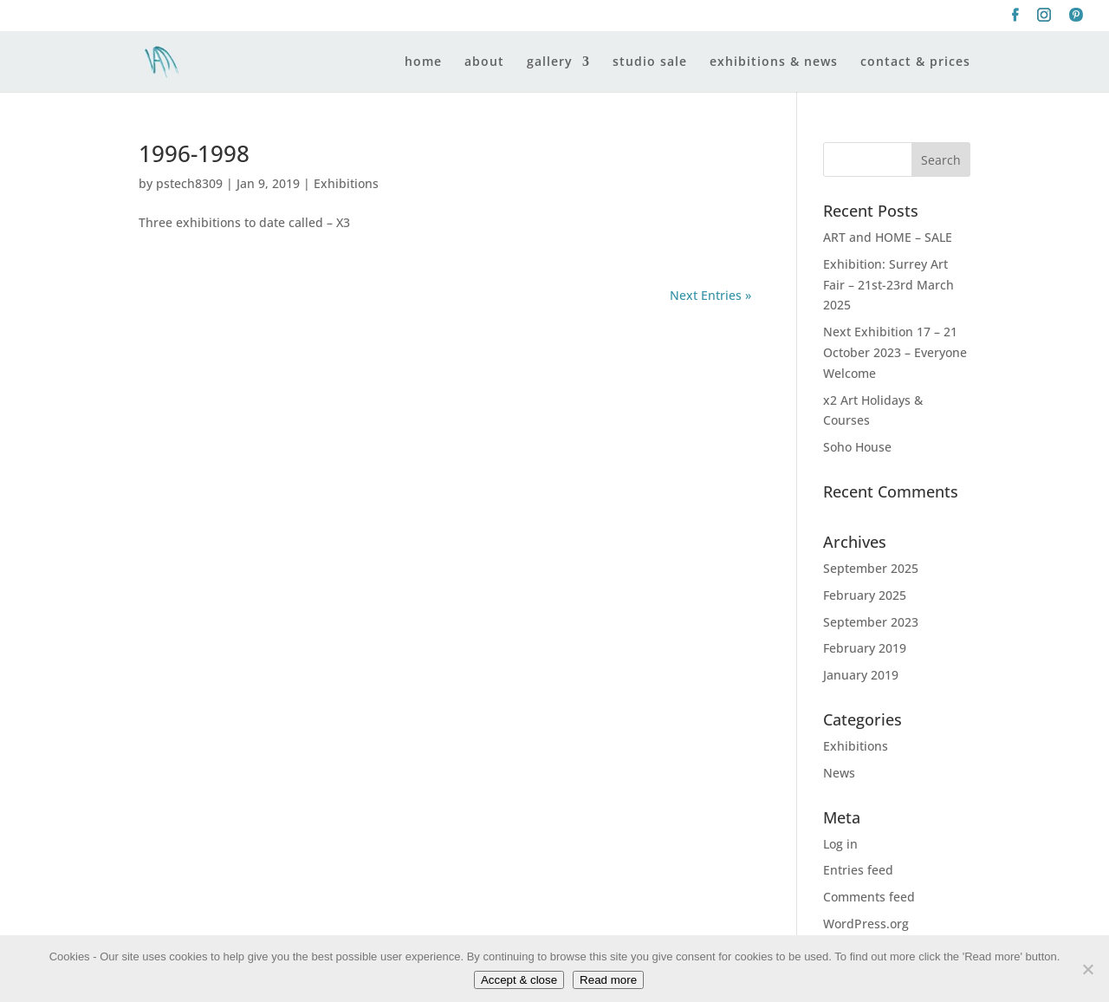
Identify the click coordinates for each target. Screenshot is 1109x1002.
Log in (840, 844)
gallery (550, 62)
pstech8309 (189, 183)
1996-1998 (194, 153)
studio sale (650, 62)
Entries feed (858, 870)
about (484, 62)
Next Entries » (710, 295)
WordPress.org (866, 923)
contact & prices (915, 62)
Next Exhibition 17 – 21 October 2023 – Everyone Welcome (895, 352)
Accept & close (519, 979)
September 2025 (870, 568)
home (423, 62)
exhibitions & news (774, 62)
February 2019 (864, 648)
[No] (1087, 969)
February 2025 (864, 595)
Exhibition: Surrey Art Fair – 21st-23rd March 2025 (888, 285)
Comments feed (869, 896)
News (839, 773)
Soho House (857, 447)
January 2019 (860, 675)
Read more (608, 979)
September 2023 (870, 622)
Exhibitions (346, 183)
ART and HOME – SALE (887, 237)
